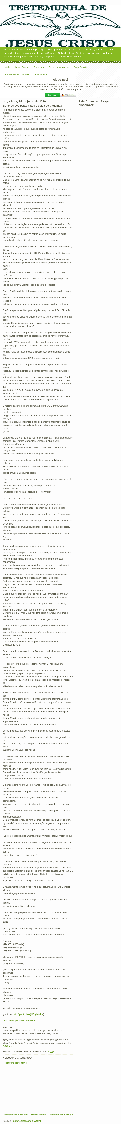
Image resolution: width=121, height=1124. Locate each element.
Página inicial (38, 1114)
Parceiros (39, 67)
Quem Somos (22, 67)
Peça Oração (80, 67)
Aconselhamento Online (17, 74)
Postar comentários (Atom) (26, 1121)
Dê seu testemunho (59, 67)
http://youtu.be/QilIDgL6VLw (28, 1014)
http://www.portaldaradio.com (19, 1020)
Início (7, 67)
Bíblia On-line (40, 74)
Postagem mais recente (15, 1114)
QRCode (7, 1046)
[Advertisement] (29, 1089)
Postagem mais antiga (61, 1114)
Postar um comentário (15, 1062)
